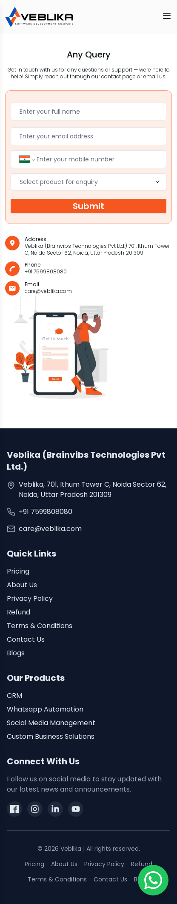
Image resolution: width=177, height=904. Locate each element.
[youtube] (75, 809)
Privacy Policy (30, 598)
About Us (22, 585)
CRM (14, 695)
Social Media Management (51, 723)
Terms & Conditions (39, 626)
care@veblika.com (50, 529)
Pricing (18, 571)
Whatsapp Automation (45, 709)
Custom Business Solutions (50, 736)
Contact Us (26, 639)
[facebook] (14, 809)
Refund (18, 612)
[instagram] (35, 809)
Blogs (16, 653)
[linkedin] (55, 809)
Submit (88, 206)
